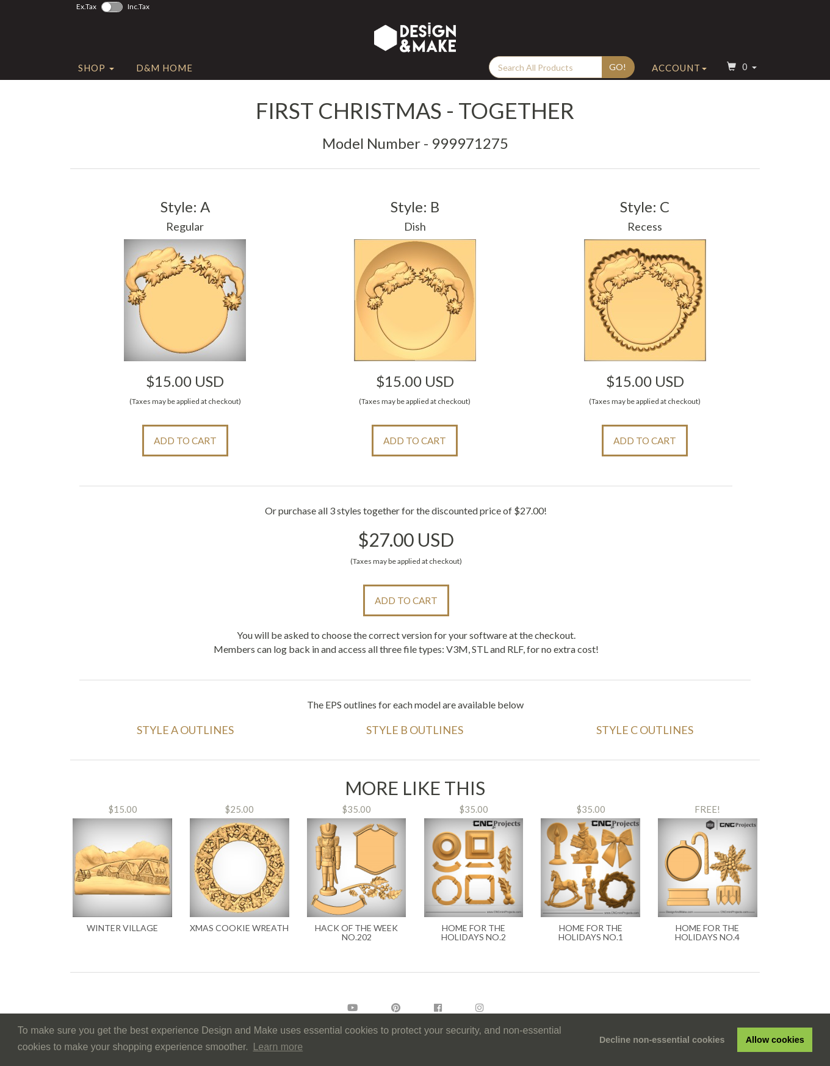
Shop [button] (96, 75)
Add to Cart (185, 440)
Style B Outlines (414, 729)
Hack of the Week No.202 (356, 932)
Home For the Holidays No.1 (590, 932)
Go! (617, 74)
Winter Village (122, 928)
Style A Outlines (185, 729)
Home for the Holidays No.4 (707, 932)
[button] (740, 75)
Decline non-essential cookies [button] (662, 1040)
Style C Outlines (644, 729)
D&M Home (164, 75)
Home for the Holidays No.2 (473, 932)
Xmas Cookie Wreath (239, 928)
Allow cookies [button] (775, 1040)
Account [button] (679, 75)
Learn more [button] (278, 1047)
